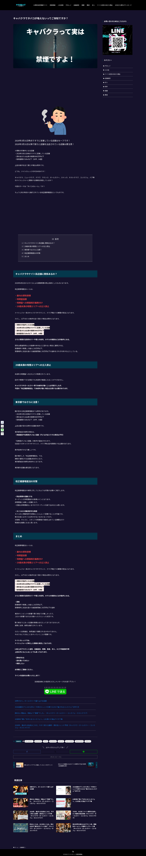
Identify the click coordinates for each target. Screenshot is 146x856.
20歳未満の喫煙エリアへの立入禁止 (37, 246)
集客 (106, 95)
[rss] (73, 852)
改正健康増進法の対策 (32, 253)
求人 (106, 82)
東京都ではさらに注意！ (33, 249)
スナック (60, 741)
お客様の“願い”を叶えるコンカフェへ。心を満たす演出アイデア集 (39, 719)
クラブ (45, 741)
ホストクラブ (79, 741)
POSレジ (107, 66)
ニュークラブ (69, 741)
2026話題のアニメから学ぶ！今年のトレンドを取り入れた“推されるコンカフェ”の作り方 (47, 707)
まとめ (26, 256)
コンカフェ (53, 741)
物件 (106, 87)
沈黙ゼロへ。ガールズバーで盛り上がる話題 (31, 701)
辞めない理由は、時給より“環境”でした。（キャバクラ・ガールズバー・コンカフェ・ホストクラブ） (51, 713)
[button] (27, 751)
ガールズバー (29, 741)
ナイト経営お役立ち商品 (112, 74)
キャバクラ (38, 741)
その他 (107, 70)
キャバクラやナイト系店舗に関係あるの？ (39, 243)
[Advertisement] (55, 85)
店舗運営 (18, 741)
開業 (106, 91)
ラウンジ (87, 741)
